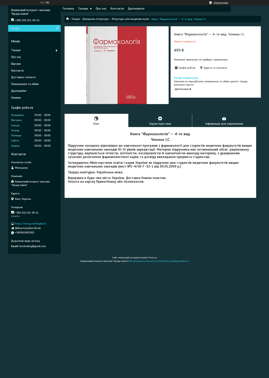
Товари (83, 9)
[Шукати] (57, 28)
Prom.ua (152, 257)
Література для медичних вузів (130, 19)
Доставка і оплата (23, 77)
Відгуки (16, 64)
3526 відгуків (221, 2)
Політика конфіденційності (174, 261)
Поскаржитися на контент (144, 261)
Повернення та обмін (25, 84)
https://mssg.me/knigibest (30, 223)
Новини (16, 97)
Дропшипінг (136, 9)
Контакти (117, 9)
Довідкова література (95, 19)
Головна (68, 9)
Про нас (101, 9)
